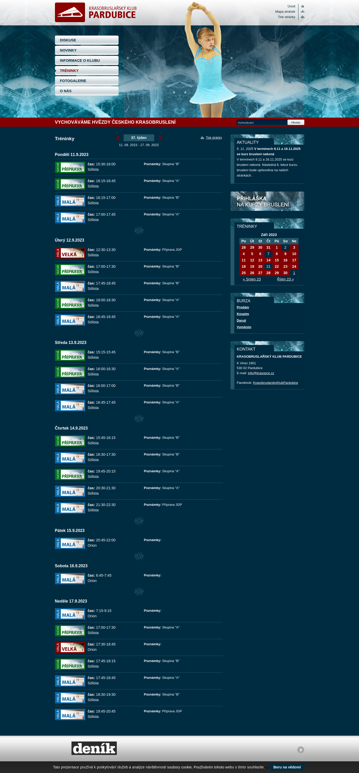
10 (294, 254)
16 (285, 260)
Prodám (243, 307)
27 (260, 273)
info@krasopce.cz (261, 373)
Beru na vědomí (287, 767)
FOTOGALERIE (73, 81)
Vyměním (244, 327)
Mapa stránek (285, 11)
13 (260, 260)
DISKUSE (68, 40)
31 (268, 247)
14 (268, 260)
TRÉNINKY (69, 71)
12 (252, 260)
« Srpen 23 (252, 279)
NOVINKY (68, 50)
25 (244, 273)
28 (244, 247)
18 (244, 266)
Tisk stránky (286, 17)
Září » (160, 137)
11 (244, 260)
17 (294, 260)
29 (252, 247)
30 (260, 247)
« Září (117, 137)
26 (252, 273)
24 (294, 266)
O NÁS (66, 91)
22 (277, 266)
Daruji (241, 320)
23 (285, 266)
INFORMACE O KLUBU (80, 60)
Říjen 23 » (285, 279)
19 (252, 266)
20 (260, 266)
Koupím (243, 314)
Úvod (291, 6)
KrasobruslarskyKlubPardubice (275, 383)
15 (277, 260)
